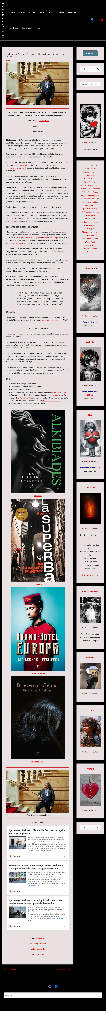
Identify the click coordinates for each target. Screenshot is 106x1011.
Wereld (39, 12)
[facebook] (50, 986)
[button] (102, 20)
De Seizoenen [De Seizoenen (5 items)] (94, 189)
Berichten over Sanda (90, 575)
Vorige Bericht (9, 969)
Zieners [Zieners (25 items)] (90, 252)
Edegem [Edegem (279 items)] (83, 196)
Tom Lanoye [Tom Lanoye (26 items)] (87, 239)
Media (56, 12)
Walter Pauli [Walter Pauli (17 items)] (90, 242)
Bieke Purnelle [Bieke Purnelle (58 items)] (90, 183)
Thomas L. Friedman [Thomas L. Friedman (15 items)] (90, 232)
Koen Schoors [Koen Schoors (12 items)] (90, 216)
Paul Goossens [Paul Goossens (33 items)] (90, 226)
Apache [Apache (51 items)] (95, 173)
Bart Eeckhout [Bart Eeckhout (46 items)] (89, 176)
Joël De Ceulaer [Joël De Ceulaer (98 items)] (86, 212)
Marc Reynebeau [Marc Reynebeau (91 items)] (86, 222)
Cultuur (30, 12)
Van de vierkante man (59, 392)
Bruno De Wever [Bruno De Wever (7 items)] (86, 186)
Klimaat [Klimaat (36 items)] (96, 212)
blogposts (90, 53)
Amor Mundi (3, 13)
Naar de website (37, 954)
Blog (25, 28)
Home (12, 12)
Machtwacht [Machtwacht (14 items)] (90, 219)
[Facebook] (91, 19)
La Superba (56, 395)
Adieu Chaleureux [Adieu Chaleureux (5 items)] (90, 166)
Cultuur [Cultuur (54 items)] (97, 186)
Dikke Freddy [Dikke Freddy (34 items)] (93, 193)
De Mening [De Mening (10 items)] (84, 189)
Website (90, 342)
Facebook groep (90, 269)
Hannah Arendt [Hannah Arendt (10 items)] (93, 196)
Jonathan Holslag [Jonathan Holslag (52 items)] (90, 209)
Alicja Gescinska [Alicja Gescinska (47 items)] (90, 169)
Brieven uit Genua (26, 237)
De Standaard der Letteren (52, 320)
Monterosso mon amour (51, 401)
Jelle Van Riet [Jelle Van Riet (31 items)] (90, 206)
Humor (48, 12)
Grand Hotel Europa (17, 168)
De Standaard (44, 121)
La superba (23, 165)
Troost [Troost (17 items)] (95, 239)
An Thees (77, 12)
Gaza (90, 99)
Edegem (21, 12)
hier (86, 143)
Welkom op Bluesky (37, 949)
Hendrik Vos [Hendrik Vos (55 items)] (85, 199)
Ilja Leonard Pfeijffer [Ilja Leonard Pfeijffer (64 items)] (90, 202)
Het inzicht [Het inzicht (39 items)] (95, 199)
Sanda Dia (66, 12)
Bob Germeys (15, 28)
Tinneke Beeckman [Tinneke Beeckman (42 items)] (89, 236)
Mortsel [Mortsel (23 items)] (97, 222)
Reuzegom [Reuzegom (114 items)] (90, 229)
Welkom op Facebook (38, 943)
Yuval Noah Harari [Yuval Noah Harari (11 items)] (90, 249)
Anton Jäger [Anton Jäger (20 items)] (86, 173)
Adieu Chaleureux (90, 592)
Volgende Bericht (65, 969)
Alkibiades (20, 243)
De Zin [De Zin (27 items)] (84, 193)
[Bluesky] (92, 21)
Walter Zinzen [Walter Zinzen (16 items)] (89, 246)
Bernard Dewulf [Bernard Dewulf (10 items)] (90, 179)
